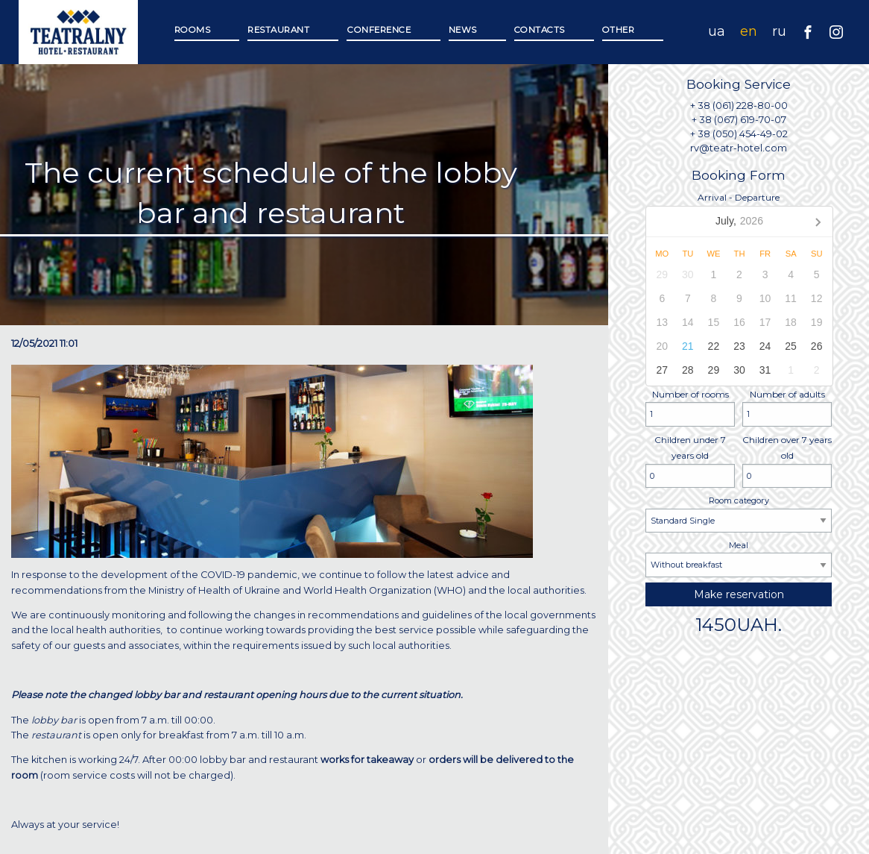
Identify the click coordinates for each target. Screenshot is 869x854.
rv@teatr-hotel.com (738, 148)
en (748, 31)
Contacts (539, 30)
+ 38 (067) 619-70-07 (739, 119)
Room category (738, 514)
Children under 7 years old (690, 461)
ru (779, 31)
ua (716, 31)
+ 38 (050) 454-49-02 (739, 133)
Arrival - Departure (738, 289)
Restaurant (278, 30)
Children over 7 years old (787, 461)
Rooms (192, 30)
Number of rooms (690, 408)
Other (618, 30)
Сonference (379, 30)
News (463, 30)
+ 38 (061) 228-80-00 (739, 105)
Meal (738, 558)
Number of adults (787, 408)
